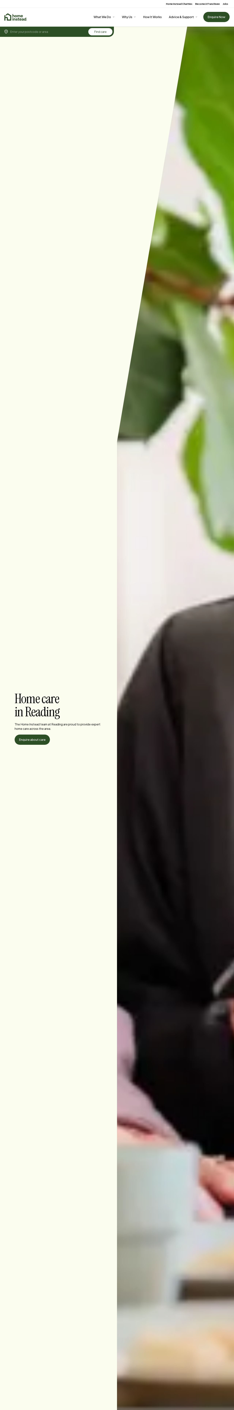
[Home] (15, 17)
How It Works (152, 17)
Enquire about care (32, 739)
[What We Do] (104, 17)
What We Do (102, 17)
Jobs (225, 4)
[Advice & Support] (183, 17)
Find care (100, 32)
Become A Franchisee (207, 4)
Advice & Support (181, 17)
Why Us (127, 17)
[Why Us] (129, 17)
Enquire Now (216, 17)
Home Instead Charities (179, 4)
